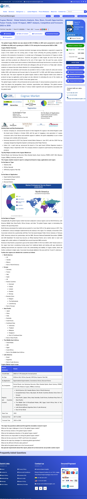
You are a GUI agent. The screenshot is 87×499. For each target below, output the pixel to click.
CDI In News (4, 481)
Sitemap (3, 478)
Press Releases (44, 11)
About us (54, 11)
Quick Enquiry (75, 1)
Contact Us (62, 11)
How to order (21, 474)
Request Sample (75, 38)
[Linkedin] (86, 2)
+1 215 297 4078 (17, 1)
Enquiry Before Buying (74, 81)
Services (11, 11)
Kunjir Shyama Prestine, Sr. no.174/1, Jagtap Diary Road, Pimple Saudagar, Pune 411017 (47, 470)
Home (5, 11)
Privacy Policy (21, 465)
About (2, 465)
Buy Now (75, 62)
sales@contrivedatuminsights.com (33, 1)
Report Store (4, 471)
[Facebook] (82, 2)
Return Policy (21, 478)
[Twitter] (84, 2)
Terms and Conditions (23, 468)
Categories (21, 11)
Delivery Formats (22, 481)
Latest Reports (32, 11)
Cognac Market (82, 16)
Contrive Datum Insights (42, 465)
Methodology (4, 474)
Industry (57, 16)
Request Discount (73, 76)
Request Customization (75, 72)
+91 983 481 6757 (6, 1)
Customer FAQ (21, 471)
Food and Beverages (68, 16)
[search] (85, 11)
